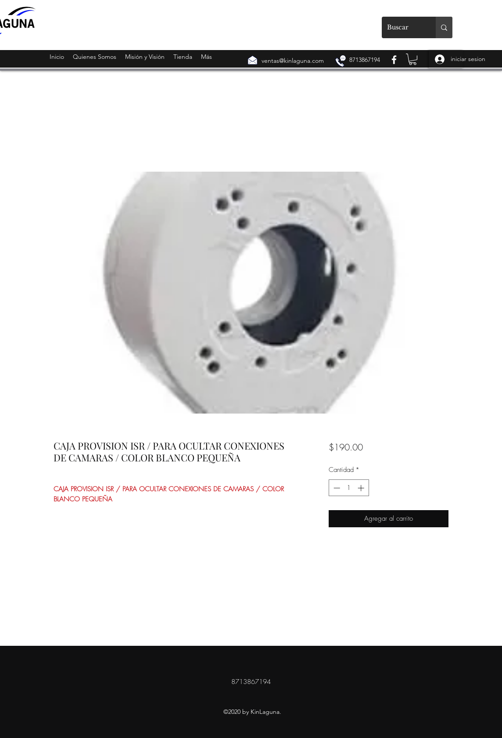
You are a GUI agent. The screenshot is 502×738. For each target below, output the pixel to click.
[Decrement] (336, 488)
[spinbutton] (348, 488)
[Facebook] (394, 59)
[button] (413, 59)
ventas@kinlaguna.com (293, 61)
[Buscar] (402, 27)
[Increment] (362, 488)
